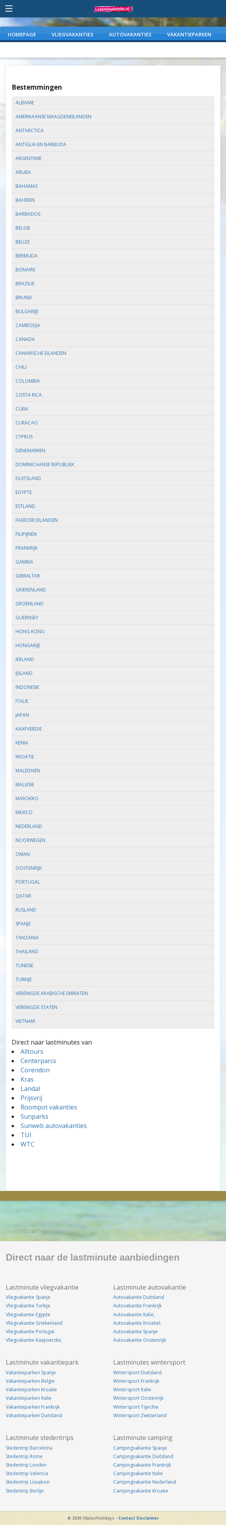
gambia (24, 562)
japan (22, 715)
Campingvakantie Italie (138, 1473)
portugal (28, 882)
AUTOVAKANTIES (130, 34)
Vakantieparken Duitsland (34, 1415)
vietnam (25, 1021)
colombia (28, 381)
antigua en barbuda (41, 144)
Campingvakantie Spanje (140, 1448)
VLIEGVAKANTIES (72, 34)
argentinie (28, 158)
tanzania (27, 937)
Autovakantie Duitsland (138, 1297)
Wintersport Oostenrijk (138, 1398)
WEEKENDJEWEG (27, 49)
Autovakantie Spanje (135, 1331)
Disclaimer (147, 1518)
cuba (22, 409)
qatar (23, 896)
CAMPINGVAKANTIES (88, 49)
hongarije (28, 645)
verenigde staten (36, 1007)
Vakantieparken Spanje (31, 1372)
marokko (27, 798)
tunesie (24, 965)
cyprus (24, 436)
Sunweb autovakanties (54, 1125)
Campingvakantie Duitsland (143, 1456)
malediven (28, 770)
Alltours (32, 1051)
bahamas (27, 186)
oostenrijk (29, 868)
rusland (26, 909)
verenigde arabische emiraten (52, 993)
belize (23, 242)
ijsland (24, 673)
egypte (24, 492)
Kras (27, 1079)
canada (25, 339)
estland (25, 506)
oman (23, 854)
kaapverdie (29, 729)
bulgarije (27, 311)
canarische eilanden (41, 353)
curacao (27, 422)
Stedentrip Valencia (27, 1473)
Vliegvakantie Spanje (28, 1297)
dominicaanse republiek (45, 464)
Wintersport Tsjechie (136, 1407)
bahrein (25, 200)
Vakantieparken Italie (29, 1398)
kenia (22, 742)
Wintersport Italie (132, 1389)
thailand (27, 951)
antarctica (30, 130)
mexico (24, 812)
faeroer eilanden (37, 520)
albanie (25, 102)
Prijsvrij (31, 1098)
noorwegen (30, 840)
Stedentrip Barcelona (29, 1448)
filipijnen (26, 534)
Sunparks (34, 1116)
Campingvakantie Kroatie (140, 1491)
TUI (26, 1135)
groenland (30, 603)
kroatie (25, 756)
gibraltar (28, 576)
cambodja (28, 325)
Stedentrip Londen (26, 1465)
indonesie (27, 687)
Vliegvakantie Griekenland (34, 1323)
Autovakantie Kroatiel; (137, 1323)
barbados (28, 214)
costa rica (29, 395)
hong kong (30, 631)
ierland (25, 659)
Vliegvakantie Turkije (28, 1305)
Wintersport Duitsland (137, 1372)
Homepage (22, 34)
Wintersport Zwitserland (140, 1415)
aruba (23, 172)
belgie (23, 228)
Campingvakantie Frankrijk (142, 1465)
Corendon (35, 1070)
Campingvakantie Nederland (144, 1482)
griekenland (31, 589)
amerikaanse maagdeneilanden (53, 116)
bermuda (27, 255)
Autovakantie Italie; (134, 1314)
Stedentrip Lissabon (28, 1482)
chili (21, 367)
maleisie (25, 784)
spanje (23, 923)
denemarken (30, 450)
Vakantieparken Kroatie (31, 1389)
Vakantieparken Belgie (30, 1381)
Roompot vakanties (49, 1107)
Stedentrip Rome (24, 1456)
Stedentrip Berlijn (25, 1491)
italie (22, 701)
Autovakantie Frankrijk (137, 1305)
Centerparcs (38, 1060)
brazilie (25, 283)
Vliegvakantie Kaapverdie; (34, 1340)
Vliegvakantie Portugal (30, 1331)
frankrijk (27, 548)
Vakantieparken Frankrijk (33, 1407)
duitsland (28, 478)
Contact (126, 1518)
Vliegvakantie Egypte (28, 1314)
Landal (30, 1088)
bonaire (25, 269)
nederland (29, 826)
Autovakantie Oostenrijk (139, 1340)
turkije (24, 979)
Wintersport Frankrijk (136, 1381)
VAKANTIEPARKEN (189, 34)
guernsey (27, 617)
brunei (24, 297)
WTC (28, 1144)
